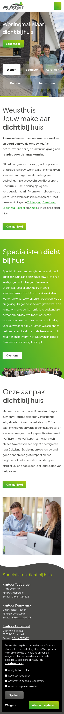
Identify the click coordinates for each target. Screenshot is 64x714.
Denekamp (49, 202)
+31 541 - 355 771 (21, 617)
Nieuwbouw (47, 83)
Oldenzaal (9, 207)
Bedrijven (32, 69)
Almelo (33, 207)
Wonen (11, 69)
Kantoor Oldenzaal (16, 626)
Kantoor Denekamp (17, 605)
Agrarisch (52, 69)
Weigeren (11, 705)
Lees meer (13, 43)
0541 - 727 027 (20, 638)
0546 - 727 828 (20, 596)
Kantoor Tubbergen (17, 584)
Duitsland (16, 83)
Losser (21, 207)
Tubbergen (34, 202)
